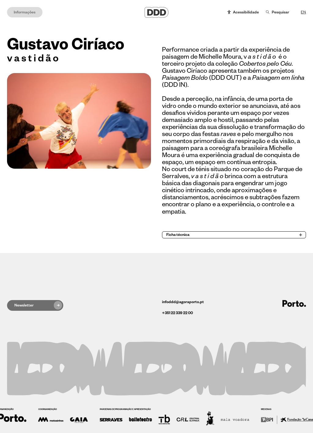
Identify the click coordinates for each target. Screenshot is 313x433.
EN (303, 12)
